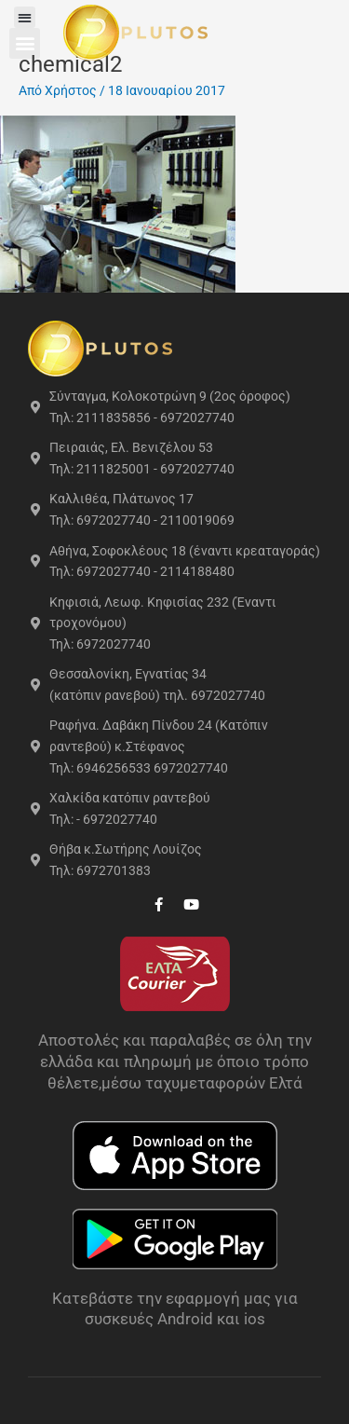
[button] (26, 17)
